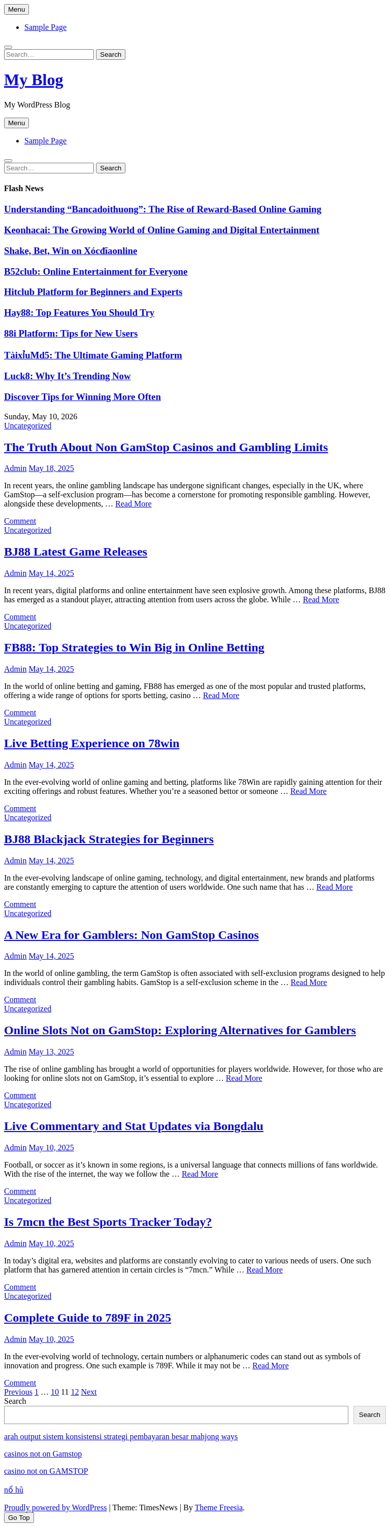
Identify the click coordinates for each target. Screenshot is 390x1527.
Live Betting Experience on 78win (91, 743)
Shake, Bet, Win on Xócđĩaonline (70, 250)
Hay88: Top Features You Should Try (79, 312)
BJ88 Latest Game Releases (75, 551)
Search (15, 1401)
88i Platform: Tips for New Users (71, 333)
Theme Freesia (218, 1507)
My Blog (33, 79)
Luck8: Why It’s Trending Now (67, 376)
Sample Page (45, 27)
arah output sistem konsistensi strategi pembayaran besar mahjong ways (121, 1436)
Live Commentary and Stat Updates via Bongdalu (134, 1126)
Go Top (19, 1517)
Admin (15, 468)
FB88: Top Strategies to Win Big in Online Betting (134, 647)
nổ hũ (13, 1489)
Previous (18, 1392)
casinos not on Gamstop (43, 1453)
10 (55, 1392)
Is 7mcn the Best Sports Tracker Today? (108, 1221)
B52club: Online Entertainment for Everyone (95, 271)
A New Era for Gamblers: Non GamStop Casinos (131, 934)
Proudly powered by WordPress (55, 1507)
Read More (133, 503)
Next (88, 1392)
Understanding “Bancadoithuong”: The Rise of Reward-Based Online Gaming (162, 209)
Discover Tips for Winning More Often (82, 396)
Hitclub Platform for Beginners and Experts (93, 291)
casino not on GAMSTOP (46, 1471)
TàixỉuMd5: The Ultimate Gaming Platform (93, 355)
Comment (20, 521)
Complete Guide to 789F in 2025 (87, 1317)
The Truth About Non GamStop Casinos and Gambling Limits (166, 447)
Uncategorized (27, 425)
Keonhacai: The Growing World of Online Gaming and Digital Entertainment (161, 230)
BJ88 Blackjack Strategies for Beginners (109, 839)
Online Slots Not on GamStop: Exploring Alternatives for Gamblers (180, 1030)
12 (75, 1392)
